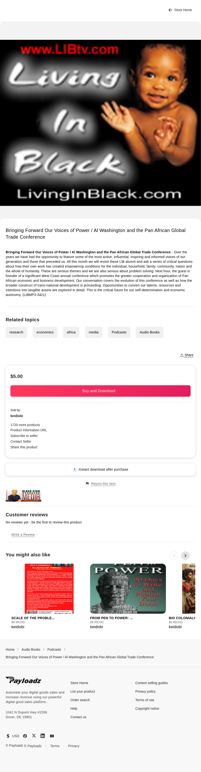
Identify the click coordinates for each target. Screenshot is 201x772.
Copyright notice (147, 708)
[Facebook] (25, 736)
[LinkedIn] (43, 736)
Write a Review (23, 534)
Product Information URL (28, 430)
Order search (80, 700)
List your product (82, 691)
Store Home (180, 10)
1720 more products (25, 425)
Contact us (78, 717)
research (16, 332)
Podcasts (119, 332)
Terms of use (144, 700)
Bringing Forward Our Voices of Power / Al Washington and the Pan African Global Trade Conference (80, 657)
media (94, 332)
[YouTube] (52, 736)
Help (73, 708)
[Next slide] (185, 555)
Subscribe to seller (24, 436)
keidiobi (16, 416)
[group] (49, 597)
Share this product (23, 447)
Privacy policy (145, 691)
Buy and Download (100, 391)
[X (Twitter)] (34, 736)
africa (71, 332)
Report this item (100, 483)
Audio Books (150, 332)
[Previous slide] (174, 555)
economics (45, 332)
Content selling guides (151, 683)
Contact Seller (20, 441)
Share (186, 355)
